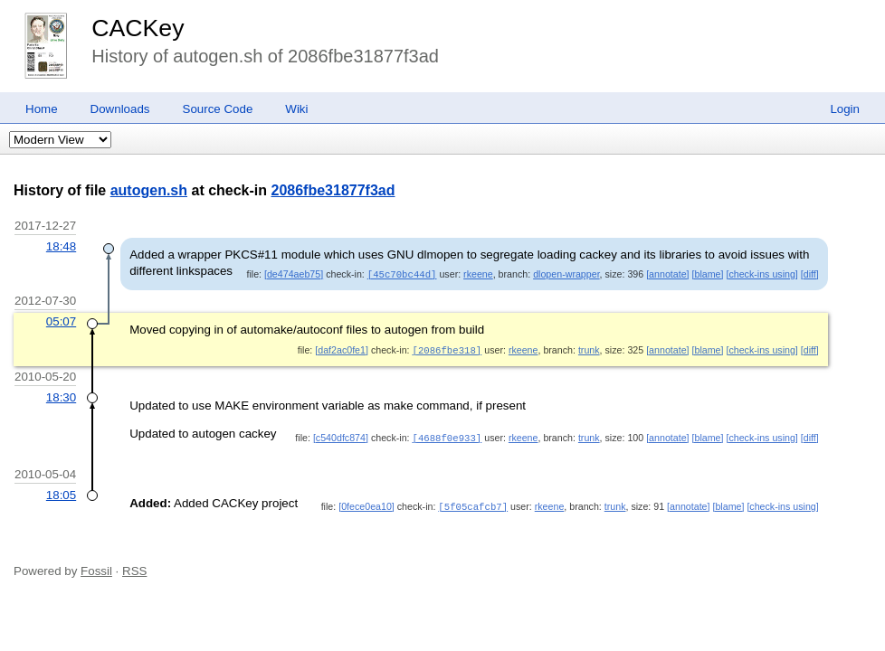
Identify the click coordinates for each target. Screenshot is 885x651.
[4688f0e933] (447, 435)
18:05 (61, 493)
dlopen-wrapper (566, 274)
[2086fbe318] (447, 349)
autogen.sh (148, 190)
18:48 (61, 246)
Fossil (96, 568)
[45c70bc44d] (402, 274)
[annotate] (667, 274)
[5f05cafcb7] (473, 504)
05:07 (61, 320)
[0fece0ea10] (366, 504)
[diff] (810, 274)
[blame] (708, 274)
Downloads (120, 109)
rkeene (478, 274)
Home (41, 109)
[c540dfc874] (340, 435)
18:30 (61, 395)
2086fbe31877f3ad (333, 190)
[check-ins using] (761, 274)
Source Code (218, 109)
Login (845, 109)
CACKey (137, 28)
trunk (589, 349)
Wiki (296, 109)
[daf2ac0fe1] (341, 349)
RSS (134, 568)
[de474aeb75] (293, 274)
